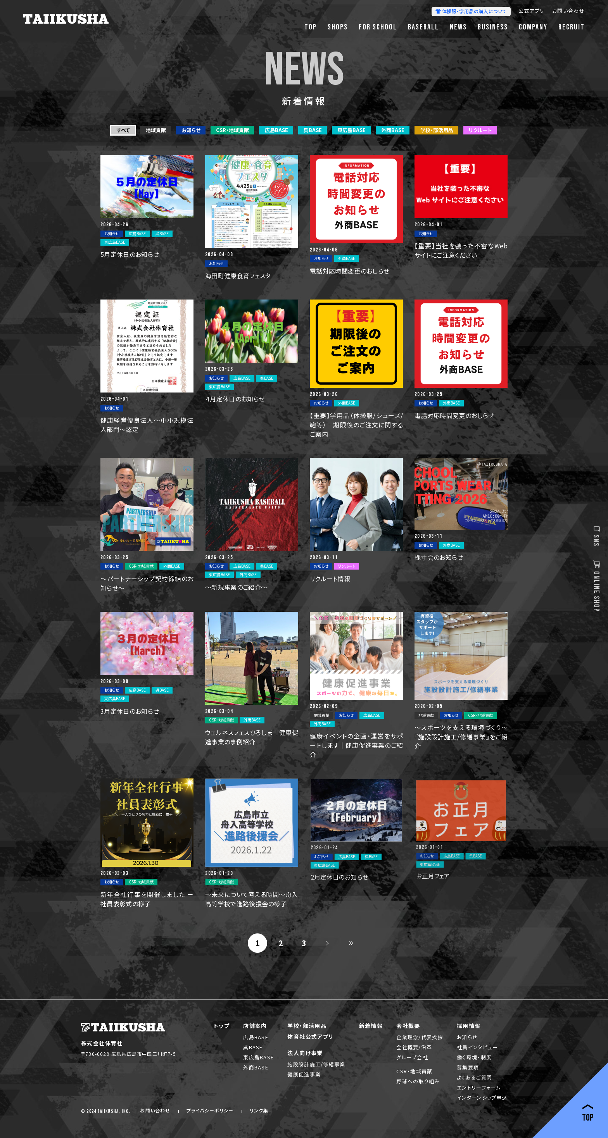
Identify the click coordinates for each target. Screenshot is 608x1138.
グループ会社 (412, 1057)
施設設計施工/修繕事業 (316, 1064)
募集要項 (468, 1067)
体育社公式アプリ (310, 1036)
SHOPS (338, 27)
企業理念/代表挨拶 (419, 1037)
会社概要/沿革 (414, 1047)
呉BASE (253, 1047)
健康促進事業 (304, 1074)
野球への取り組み (418, 1081)
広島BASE (255, 1037)
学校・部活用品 (306, 1025)
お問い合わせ (568, 11)
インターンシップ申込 (482, 1097)
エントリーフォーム (479, 1087)
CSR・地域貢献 (414, 1071)
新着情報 (371, 1025)
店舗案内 (255, 1025)
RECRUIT (571, 27)
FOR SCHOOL (378, 27)
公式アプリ (531, 11)
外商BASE (255, 1067)
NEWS (458, 27)
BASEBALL (423, 27)
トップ (222, 1025)
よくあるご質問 (474, 1077)
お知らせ (467, 1037)
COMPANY (533, 27)
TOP (310, 27)
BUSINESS (493, 27)
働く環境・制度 (474, 1057)
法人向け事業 (305, 1052)
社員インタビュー (477, 1047)
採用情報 (469, 1025)
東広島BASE (258, 1057)
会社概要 (408, 1025)
